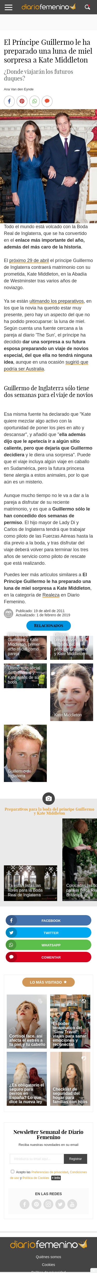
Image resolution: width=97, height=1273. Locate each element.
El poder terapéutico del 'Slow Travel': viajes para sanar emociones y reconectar (69, 1034)
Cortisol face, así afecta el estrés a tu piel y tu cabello (27, 1040)
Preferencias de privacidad (49, 1172)
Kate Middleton (68, 715)
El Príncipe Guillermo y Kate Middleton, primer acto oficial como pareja (24, 644)
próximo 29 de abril (29, 260)
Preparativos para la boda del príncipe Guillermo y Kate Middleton (49, 811)
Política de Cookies (36, 1178)
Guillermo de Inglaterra (19, 773)
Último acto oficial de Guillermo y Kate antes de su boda (24, 675)
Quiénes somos (48, 1257)
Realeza (50, 595)
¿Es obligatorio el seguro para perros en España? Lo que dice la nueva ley (26, 1093)
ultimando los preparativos (56, 301)
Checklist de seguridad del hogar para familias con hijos (70, 1095)
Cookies (48, 1265)
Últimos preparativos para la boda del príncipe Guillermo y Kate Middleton (71, 644)
